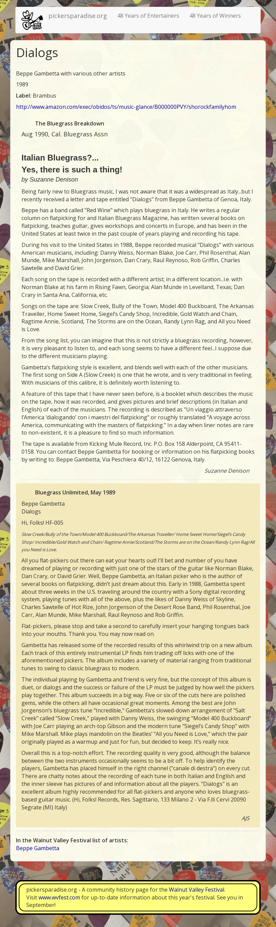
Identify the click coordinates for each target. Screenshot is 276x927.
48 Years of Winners (215, 15)
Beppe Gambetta (37, 848)
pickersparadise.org (77, 16)
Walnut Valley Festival (196, 889)
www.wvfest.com (59, 897)
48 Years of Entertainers (148, 15)
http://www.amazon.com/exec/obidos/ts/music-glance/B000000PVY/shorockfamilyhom (126, 107)
